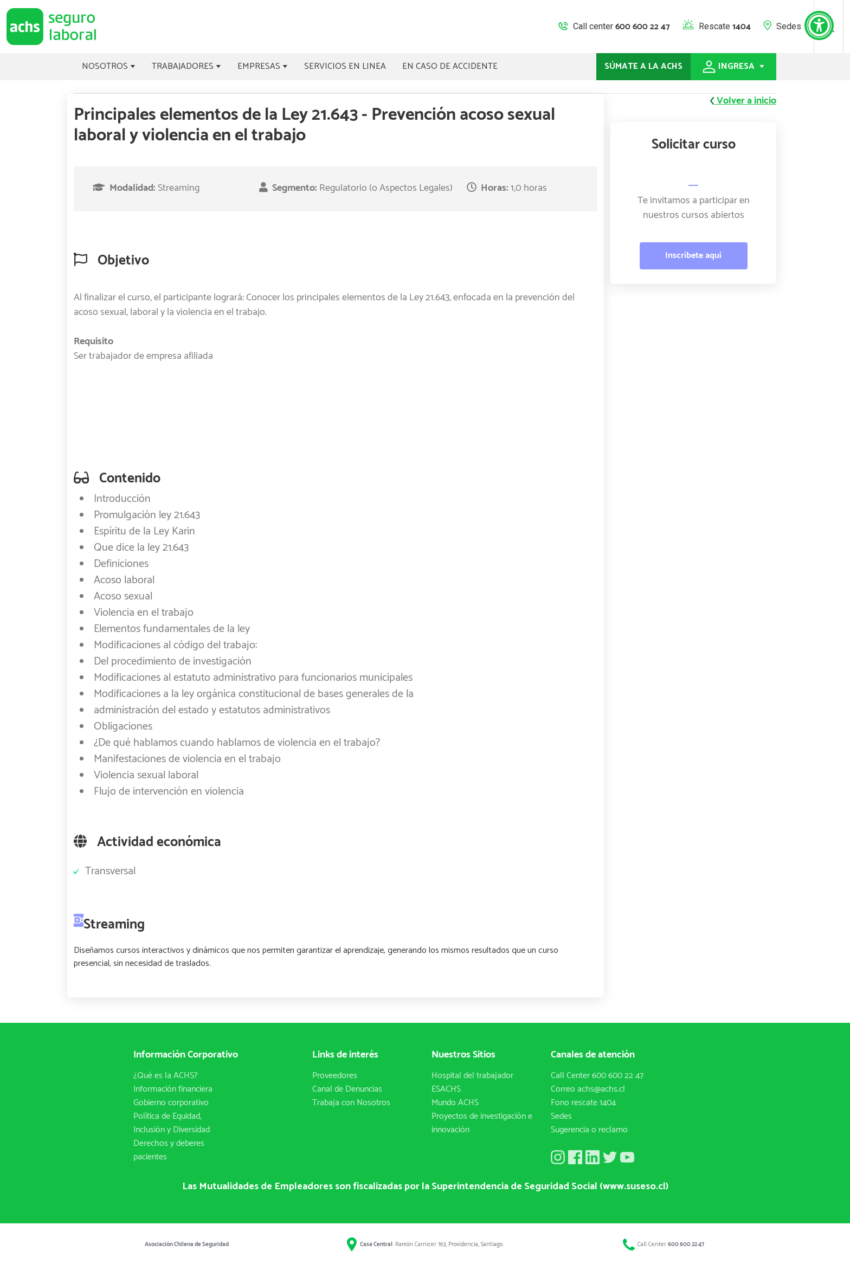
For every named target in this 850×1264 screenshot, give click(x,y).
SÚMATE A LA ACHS (643, 66)
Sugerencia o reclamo (589, 1130)
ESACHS (446, 1089)
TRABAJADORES (186, 66)
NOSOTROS (109, 66)
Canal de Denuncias (347, 1089)
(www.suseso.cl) (634, 1186)
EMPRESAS (262, 66)
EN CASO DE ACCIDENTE (450, 66)
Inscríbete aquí (693, 255)
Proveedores (334, 1075)
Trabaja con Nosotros (351, 1103)
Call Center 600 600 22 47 (597, 1075)
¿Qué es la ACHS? (165, 1075)
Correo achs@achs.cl (588, 1089)
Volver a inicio (743, 101)
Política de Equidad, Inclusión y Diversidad (171, 1123)
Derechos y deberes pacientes (168, 1150)
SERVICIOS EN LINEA (345, 66)
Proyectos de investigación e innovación (482, 1123)
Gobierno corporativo (171, 1103)
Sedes (788, 26)
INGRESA (733, 66)
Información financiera (172, 1089)
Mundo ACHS (455, 1103)
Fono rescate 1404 (583, 1103)
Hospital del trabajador (472, 1075)
